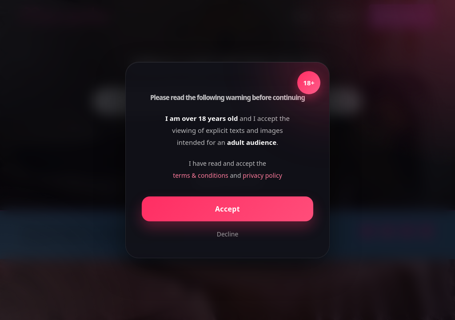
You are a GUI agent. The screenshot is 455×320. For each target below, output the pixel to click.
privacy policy (262, 175)
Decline (228, 234)
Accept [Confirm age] (227, 209)
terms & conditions (200, 175)
